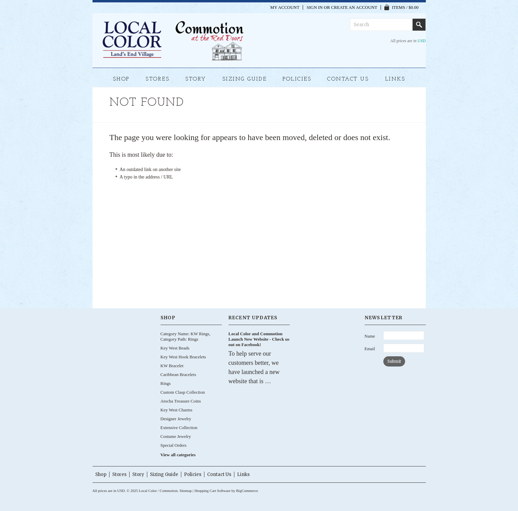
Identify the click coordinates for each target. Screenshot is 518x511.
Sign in (314, 7)
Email (370, 348)
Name (370, 336)
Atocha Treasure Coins (181, 401)
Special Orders (174, 445)
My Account (285, 7)
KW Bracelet (172, 365)
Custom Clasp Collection (183, 392)
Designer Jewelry (176, 418)
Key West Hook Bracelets (183, 356)
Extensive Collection (179, 427)
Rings (166, 383)
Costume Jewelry (176, 436)
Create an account (354, 7)
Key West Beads (175, 348)
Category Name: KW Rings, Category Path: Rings (186, 336)
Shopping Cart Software (212, 491)
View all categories (178, 454)
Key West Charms (177, 409)
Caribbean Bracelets (178, 374)
